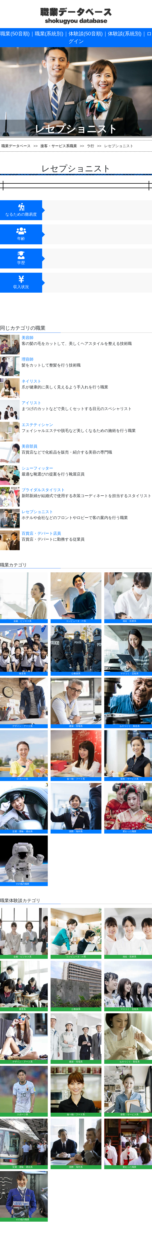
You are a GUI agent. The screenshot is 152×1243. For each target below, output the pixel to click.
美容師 (27, 337)
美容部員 (29, 446)
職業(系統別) (49, 34)
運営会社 (100, 987)
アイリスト (31, 402)
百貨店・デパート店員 (41, 533)
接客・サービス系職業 (58, 146)
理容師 (27, 359)
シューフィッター (37, 468)
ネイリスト (31, 381)
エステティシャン (37, 424)
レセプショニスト (37, 511)
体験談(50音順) (86, 34)
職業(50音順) (15, 34)
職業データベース (16, 146)
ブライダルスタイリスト (43, 490)
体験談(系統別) (125, 34)
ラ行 (90, 146)
